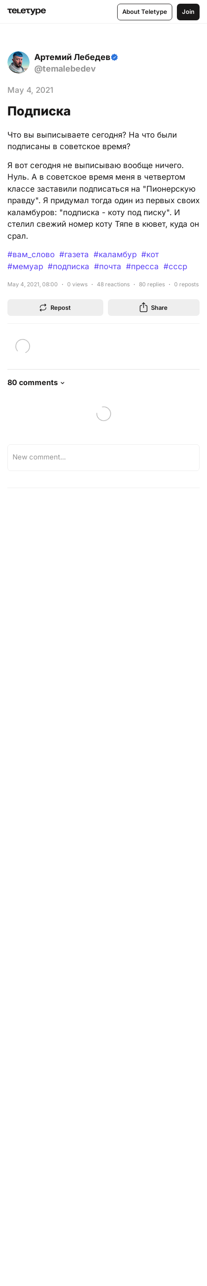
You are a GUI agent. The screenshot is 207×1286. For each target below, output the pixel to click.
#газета (74, 254)
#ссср (175, 266)
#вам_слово (31, 254)
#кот (150, 254)
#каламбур (115, 254)
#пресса (142, 266)
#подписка (68, 266)
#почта (107, 266)
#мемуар (25, 266)
